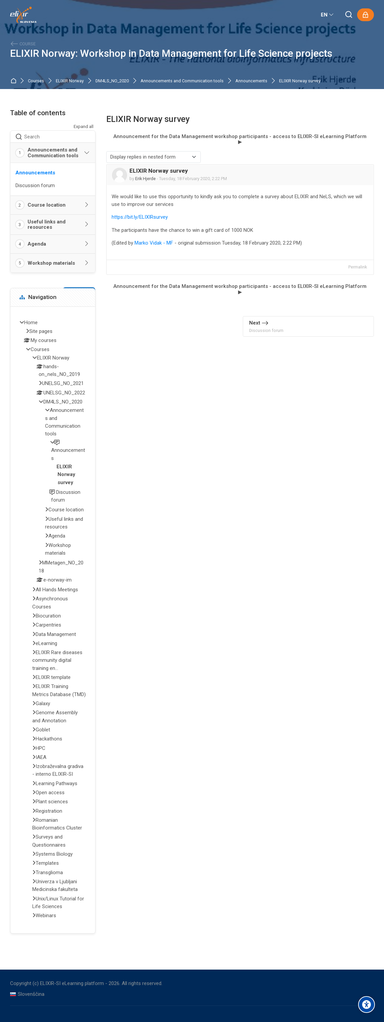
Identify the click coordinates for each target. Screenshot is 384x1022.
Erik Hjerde (145, 178)
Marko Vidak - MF (154, 243)
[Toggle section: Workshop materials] (86, 263)
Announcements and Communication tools (182, 81)
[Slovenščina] (27, 994)
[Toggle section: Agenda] (86, 244)
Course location (47, 205)
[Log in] (365, 14)
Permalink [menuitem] (357, 266)
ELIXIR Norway (70, 81)
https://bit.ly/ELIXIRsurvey (140, 217)
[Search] (349, 15)
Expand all (83, 126)
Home (14, 81)
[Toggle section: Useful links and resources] (86, 224)
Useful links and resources (47, 224)
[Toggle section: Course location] (86, 205)
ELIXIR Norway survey (299, 81)
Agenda (37, 244)
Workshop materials (51, 263)
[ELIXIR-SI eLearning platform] (23, 15)
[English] (327, 15)
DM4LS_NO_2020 (112, 81)
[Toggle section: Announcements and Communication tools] (86, 153)
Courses (36, 81)
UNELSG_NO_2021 (63, 383)
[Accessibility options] (366, 1004)
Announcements (251, 81)
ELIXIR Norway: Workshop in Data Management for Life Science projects (171, 53)
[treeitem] (53, 620)
